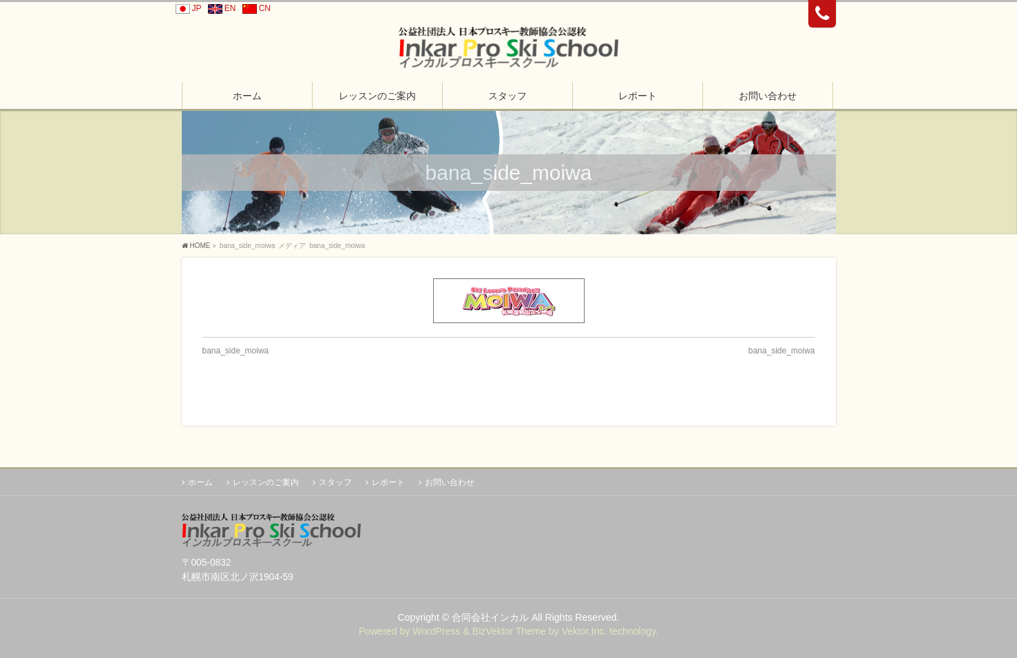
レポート (388, 482)
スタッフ (335, 482)
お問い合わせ (449, 482)
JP (186, 8)
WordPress (436, 631)
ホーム (200, 482)
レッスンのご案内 (266, 482)
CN (254, 8)
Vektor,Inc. (584, 631)
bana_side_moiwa (235, 351)
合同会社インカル (490, 617)
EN (220, 8)
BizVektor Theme (509, 631)
